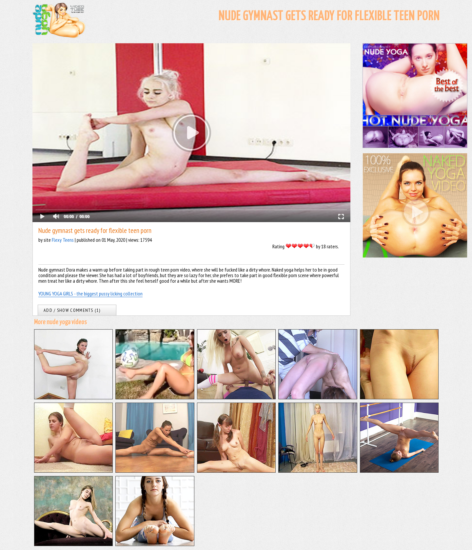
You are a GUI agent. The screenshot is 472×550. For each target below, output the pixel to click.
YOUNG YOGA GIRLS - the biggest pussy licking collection (90, 293)
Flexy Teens (63, 240)
